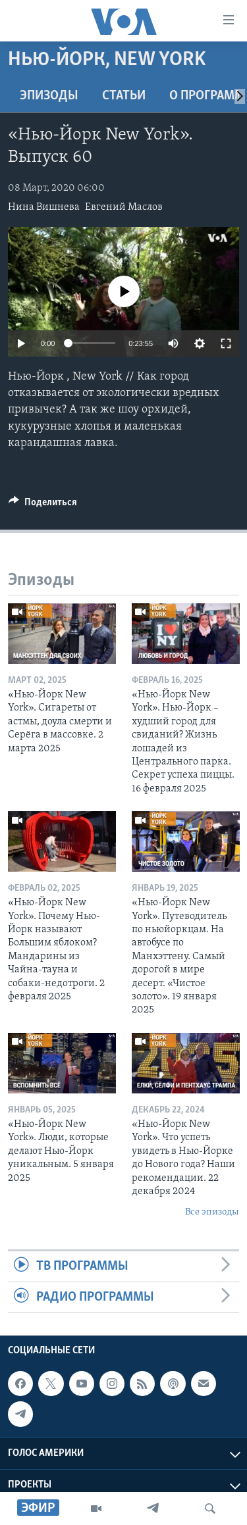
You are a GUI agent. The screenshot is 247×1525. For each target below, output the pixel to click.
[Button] (43, 505)
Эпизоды (49, 96)
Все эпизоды (212, 1212)
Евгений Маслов (124, 207)
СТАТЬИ (124, 96)
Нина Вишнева (44, 207)
